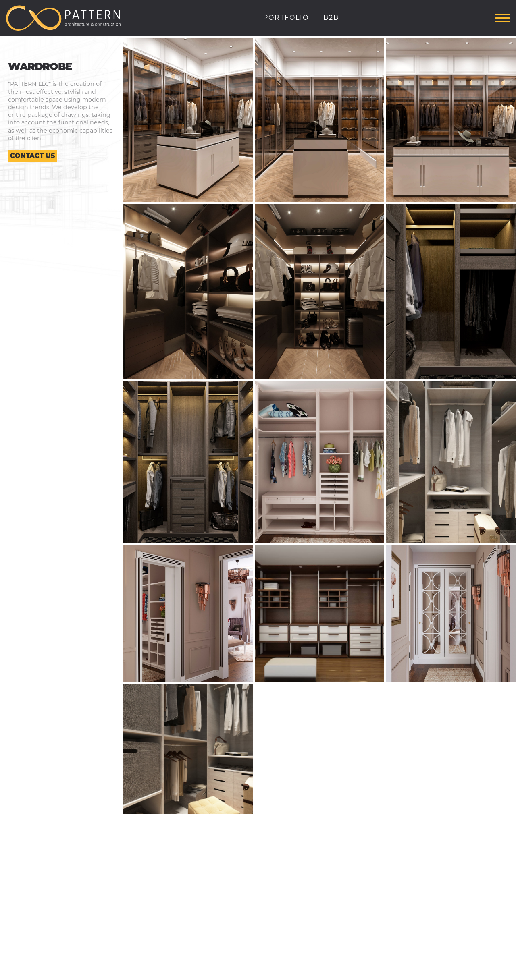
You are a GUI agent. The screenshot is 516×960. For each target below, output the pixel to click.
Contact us (32, 156)
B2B (331, 17)
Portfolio (286, 17)
